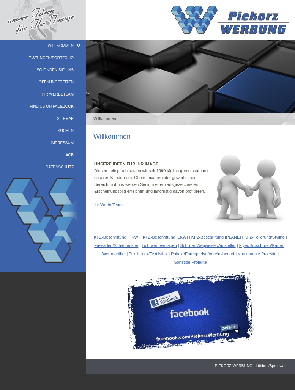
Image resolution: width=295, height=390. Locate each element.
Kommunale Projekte (257, 254)
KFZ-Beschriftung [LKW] (165, 237)
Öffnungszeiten (56, 82)
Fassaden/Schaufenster (116, 245)
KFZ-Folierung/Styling (264, 237)
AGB (70, 155)
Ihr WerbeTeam (58, 94)
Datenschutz (60, 167)
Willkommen (61, 46)
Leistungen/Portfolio (50, 58)
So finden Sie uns (55, 70)
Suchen (66, 131)
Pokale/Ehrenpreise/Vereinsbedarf (202, 254)
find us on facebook (52, 106)
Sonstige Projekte (190, 262)
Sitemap (65, 118)
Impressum (62, 143)
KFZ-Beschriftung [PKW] (116, 237)
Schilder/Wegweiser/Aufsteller (208, 245)
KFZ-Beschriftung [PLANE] (216, 237)
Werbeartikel (114, 254)
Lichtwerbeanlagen (159, 245)
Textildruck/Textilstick (148, 254)
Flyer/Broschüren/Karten (261, 245)
